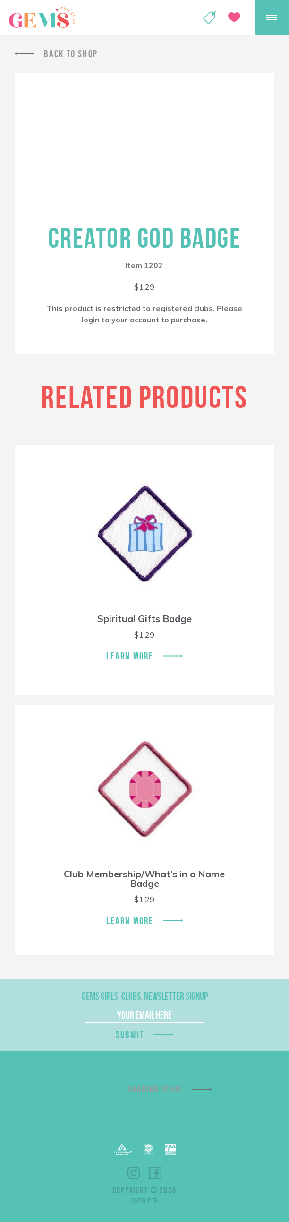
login (91, 319)
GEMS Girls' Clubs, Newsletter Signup (145, 996)
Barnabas (123, 1149)
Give (234, 17)
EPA (170, 1149)
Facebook (155, 1173)
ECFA (148, 1149)
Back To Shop (71, 54)
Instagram (134, 1173)
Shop (209, 17)
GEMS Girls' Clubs (42, 17)
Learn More (129, 656)
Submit (130, 1035)
